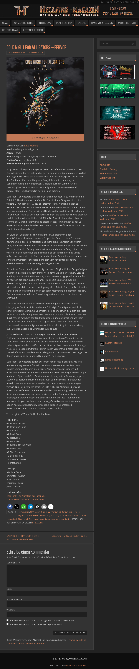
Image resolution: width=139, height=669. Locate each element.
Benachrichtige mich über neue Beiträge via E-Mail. (36, 624)
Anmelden (105, 164)
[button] (10, 506)
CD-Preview (53, 512)
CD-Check (34, 512)
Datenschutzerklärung (125, 2)
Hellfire (36, 515)
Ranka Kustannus (114, 359)
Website (11, 609)
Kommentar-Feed (108, 173)
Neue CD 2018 (80, 515)
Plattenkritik (23, 519)
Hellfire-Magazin (47, 515)
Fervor (29, 515)
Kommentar (13, 562)
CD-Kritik (43, 512)
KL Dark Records (113, 342)
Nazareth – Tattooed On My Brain (69, 535)
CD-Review (63, 512)
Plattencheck (35, 52)
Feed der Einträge (109, 169)
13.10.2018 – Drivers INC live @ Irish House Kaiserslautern (23, 537)
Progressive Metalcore (54, 519)
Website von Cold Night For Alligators (25, 499)
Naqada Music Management (119, 368)
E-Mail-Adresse (14, 599)
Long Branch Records (64, 515)
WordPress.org (107, 177)
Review (68, 519)
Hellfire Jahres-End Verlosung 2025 (117, 234)
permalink (37, 522)
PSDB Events (111, 351)
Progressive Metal (36, 519)
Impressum (105, 2)
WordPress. (83, 665)
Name (10, 588)
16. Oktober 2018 (16, 52)
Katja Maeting (31, 145)
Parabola (71, 665)
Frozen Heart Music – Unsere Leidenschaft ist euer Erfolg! (119, 334)
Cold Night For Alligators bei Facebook (26, 495)
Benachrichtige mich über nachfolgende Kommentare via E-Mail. (43, 620)
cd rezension (23, 512)
